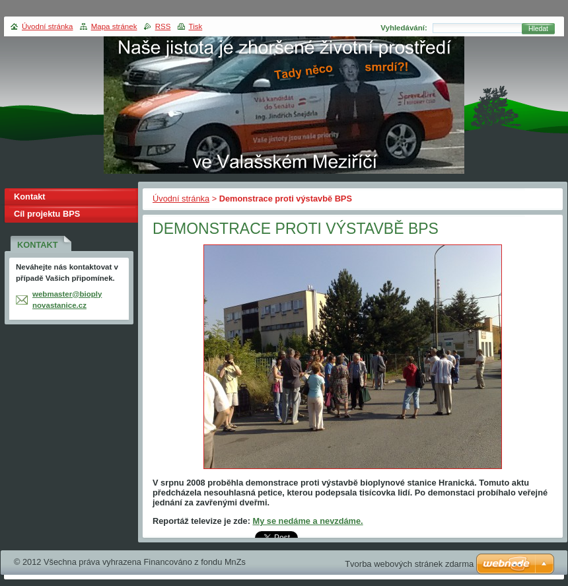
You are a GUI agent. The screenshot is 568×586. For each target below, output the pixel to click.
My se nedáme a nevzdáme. (307, 521)
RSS (163, 26)
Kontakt (30, 196)
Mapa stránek (114, 26)
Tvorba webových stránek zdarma (409, 564)
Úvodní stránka (181, 198)
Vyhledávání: (403, 28)
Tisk (196, 26)
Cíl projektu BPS (47, 214)
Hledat (538, 28)
